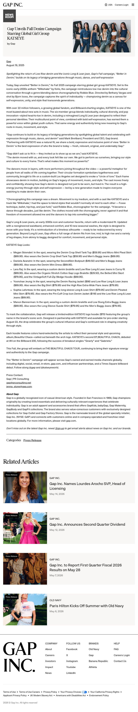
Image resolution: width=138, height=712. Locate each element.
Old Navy (55, 600)
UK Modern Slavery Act (41, 695)
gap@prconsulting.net (18, 382)
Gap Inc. (55, 478)
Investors (50, 661)
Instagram (72, 661)
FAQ (116, 649)
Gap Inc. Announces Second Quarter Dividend (87, 524)
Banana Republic (98, 661)
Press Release (32, 440)
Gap (8, 61)
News (48, 672)
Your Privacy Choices (70, 692)
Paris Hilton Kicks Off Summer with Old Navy (87, 606)
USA (108, 4)
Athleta (93, 667)
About (48, 649)
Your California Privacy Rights (104, 692)
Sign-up (59, 428)
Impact (49, 667)
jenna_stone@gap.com (19, 386)
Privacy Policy (50, 692)
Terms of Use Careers (29, 692)
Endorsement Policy (99, 695)
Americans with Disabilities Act (71, 695)
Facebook (71, 649)
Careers (49, 655)
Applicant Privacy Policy (15, 695)
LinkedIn (71, 672)
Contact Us (120, 661)
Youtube (71, 667)
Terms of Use (9, 692)
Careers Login (122, 4)
